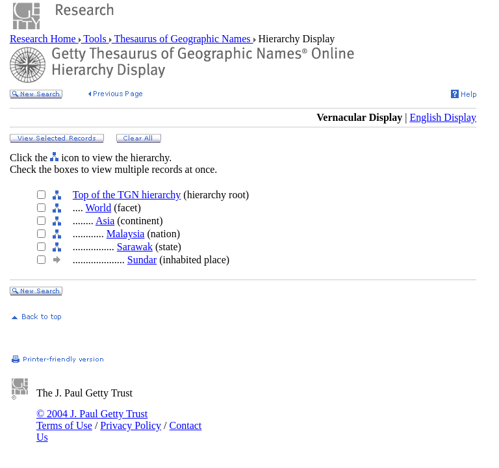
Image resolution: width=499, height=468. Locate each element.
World (99, 207)
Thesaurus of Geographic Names (182, 38)
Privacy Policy (130, 425)
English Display (442, 117)
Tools (95, 38)
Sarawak (135, 246)
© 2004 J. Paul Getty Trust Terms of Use (91, 419)
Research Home (44, 38)
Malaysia (126, 233)
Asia (105, 220)
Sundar (142, 259)
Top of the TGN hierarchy (127, 194)
